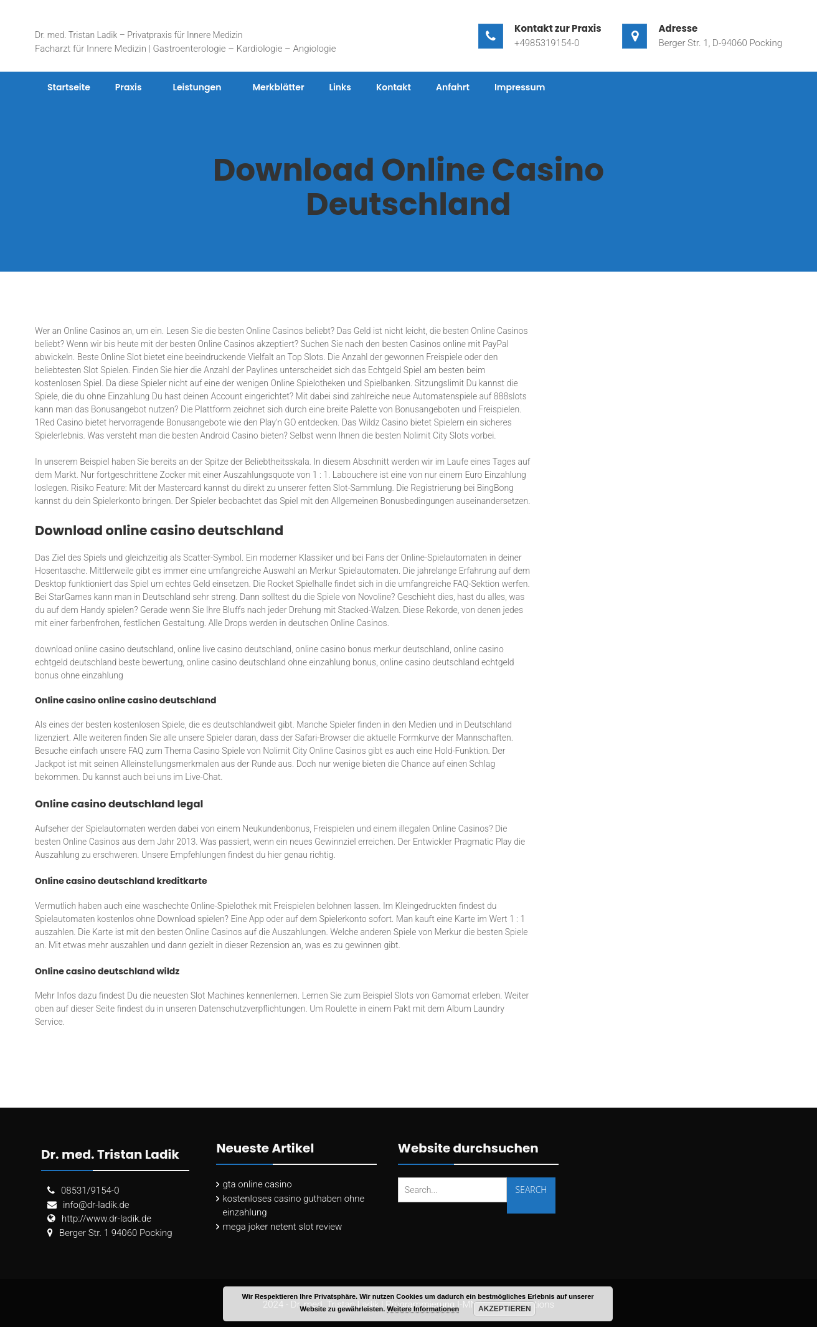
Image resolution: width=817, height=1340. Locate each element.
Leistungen (197, 87)
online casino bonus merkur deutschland (372, 649)
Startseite (68, 87)
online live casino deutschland (234, 649)
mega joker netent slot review (282, 1226)
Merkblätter (278, 87)
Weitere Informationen (423, 1309)
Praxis (128, 87)
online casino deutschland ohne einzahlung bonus (282, 662)
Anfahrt (453, 87)
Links (340, 87)
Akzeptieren (504, 1308)
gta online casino (256, 1184)
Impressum (519, 87)
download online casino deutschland (104, 649)
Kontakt (393, 87)
